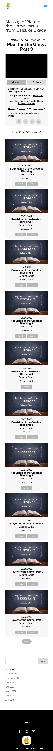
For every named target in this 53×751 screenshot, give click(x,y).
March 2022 (10, 691)
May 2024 (9, 682)
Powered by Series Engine (26, 649)
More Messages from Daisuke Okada (26, 101)
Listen (38, 82)
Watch (18, 82)
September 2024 (12, 678)
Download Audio (27, 103)
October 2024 (11, 673)
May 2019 (9, 695)
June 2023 (9, 686)
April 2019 (9, 699)
